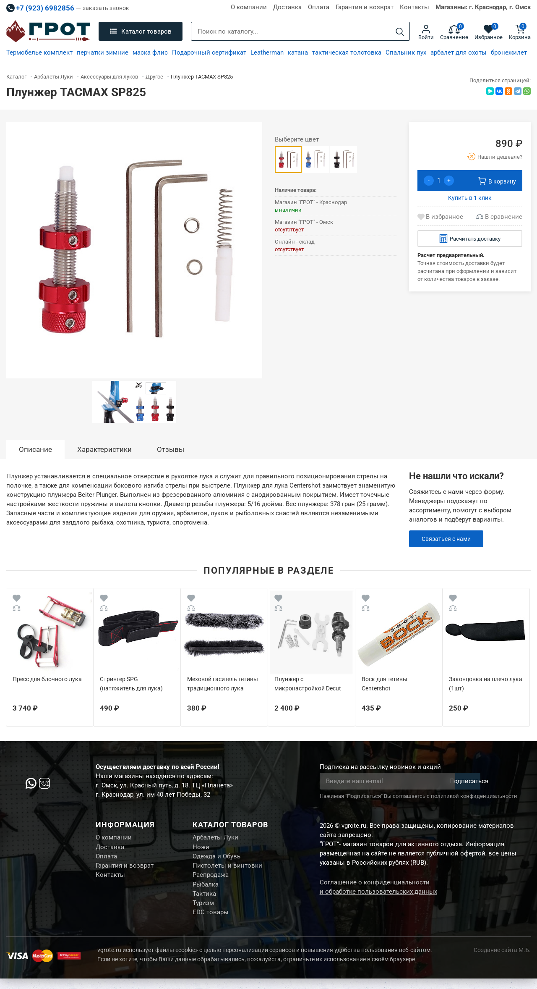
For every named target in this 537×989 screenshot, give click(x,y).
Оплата (318, 7)
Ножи (201, 849)
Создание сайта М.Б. (502, 960)
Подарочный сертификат (209, 52)
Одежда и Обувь (216, 859)
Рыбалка (206, 891)
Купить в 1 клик (470, 197)
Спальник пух (406, 52)
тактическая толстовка (346, 52)
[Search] (399, 31)
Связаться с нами (448, 539)
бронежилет (509, 52)
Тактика (204, 901)
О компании (249, 7)
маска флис (150, 52)
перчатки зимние (102, 52)
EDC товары (211, 922)
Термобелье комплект (39, 52)
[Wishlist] (17, 599)
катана (298, 52)
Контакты (414, 7)
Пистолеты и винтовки (227, 870)
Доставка (287, 7)
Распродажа (211, 880)
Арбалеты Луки (215, 838)
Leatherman (267, 52)
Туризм (203, 912)
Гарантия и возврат (365, 7)
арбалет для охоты (458, 52)
